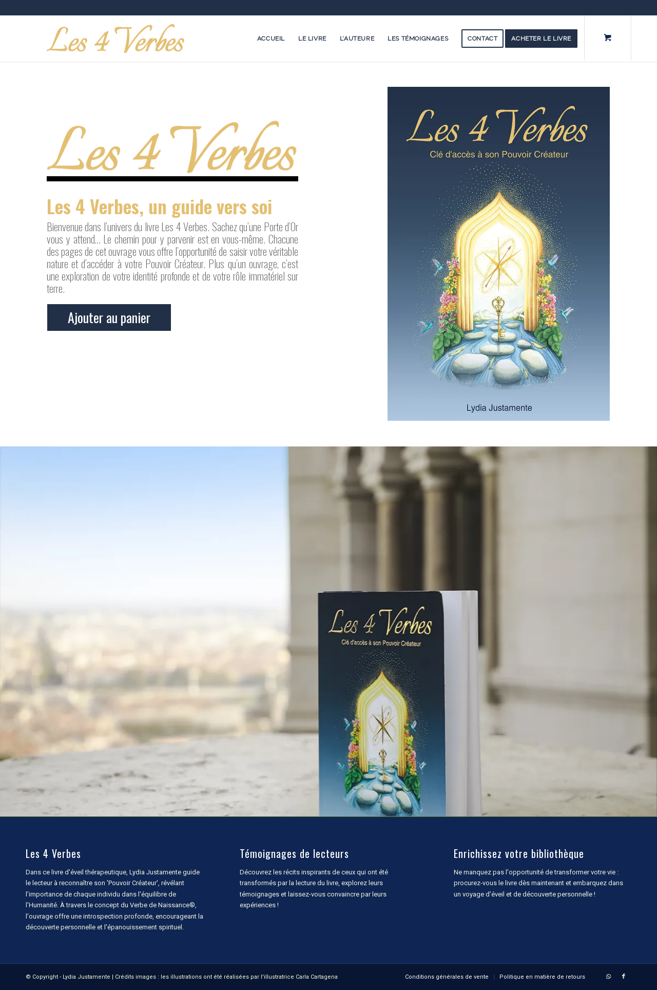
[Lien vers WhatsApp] (608, 976)
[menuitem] (271, 38)
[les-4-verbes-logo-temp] (115, 38)
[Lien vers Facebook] (623, 976)
